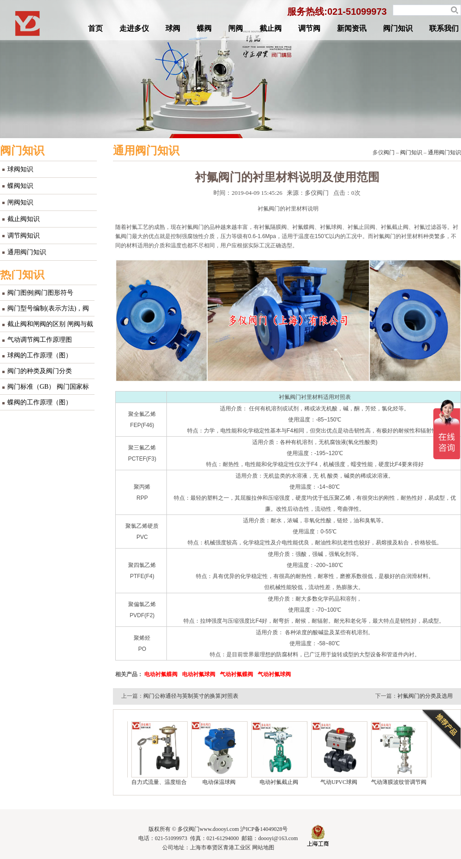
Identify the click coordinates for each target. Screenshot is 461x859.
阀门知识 (398, 28)
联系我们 (444, 28)
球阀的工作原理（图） (39, 355)
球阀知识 (20, 169)
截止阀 (271, 28)
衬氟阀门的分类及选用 (425, 696)
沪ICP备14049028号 (264, 829)
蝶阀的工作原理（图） (39, 402)
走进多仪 (134, 28)
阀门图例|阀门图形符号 (40, 292)
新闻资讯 (351, 28)
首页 (95, 28)
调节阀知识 (23, 235)
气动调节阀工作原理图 (39, 339)
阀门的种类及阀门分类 (39, 371)
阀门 (389, 152)
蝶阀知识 (20, 185)
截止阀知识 (23, 219)
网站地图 (263, 847)
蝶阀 (204, 28)
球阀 (172, 28)
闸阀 (235, 28)
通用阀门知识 (26, 252)
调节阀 (309, 28)
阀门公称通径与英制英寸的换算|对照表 (190, 696)
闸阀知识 (20, 202)
